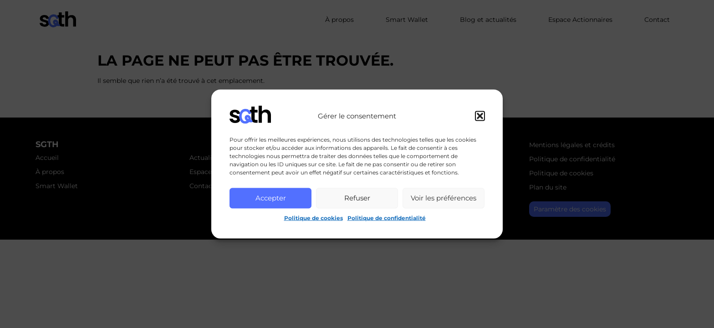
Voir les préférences (443, 198)
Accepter (270, 198)
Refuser (357, 198)
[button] (479, 115)
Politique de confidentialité (386, 217)
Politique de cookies (313, 217)
